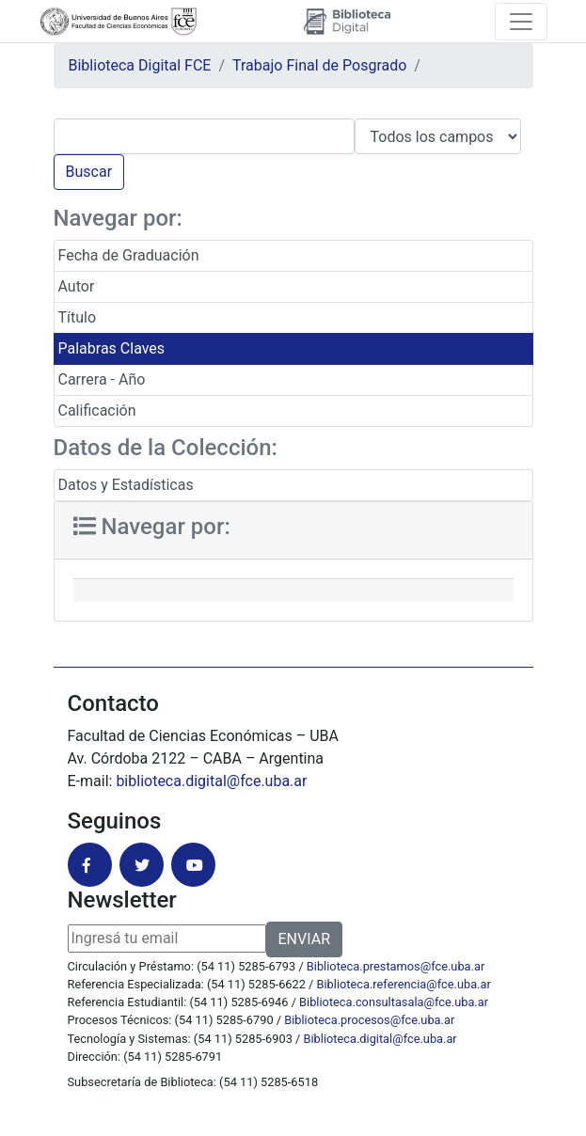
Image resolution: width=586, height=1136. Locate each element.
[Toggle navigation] (521, 21)
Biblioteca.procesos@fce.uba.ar (369, 1020)
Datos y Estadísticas (126, 485)
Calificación (97, 410)
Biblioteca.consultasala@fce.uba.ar (393, 1002)
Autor (76, 286)
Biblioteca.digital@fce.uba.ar (380, 1039)
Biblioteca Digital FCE (140, 65)
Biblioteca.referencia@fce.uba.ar (404, 984)
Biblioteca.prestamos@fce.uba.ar (395, 966)
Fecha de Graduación (128, 255)
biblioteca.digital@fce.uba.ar (211, 781)
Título (77, 317)
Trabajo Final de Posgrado (319, 65)
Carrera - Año (102, 379)
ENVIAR (304, 939)
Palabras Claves (112, 348)
